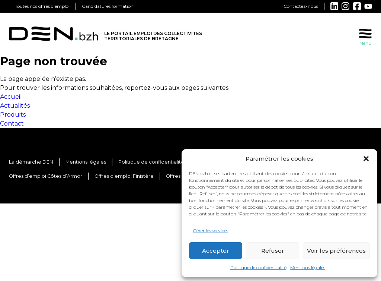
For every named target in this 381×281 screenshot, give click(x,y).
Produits (13, 114)
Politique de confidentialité (258, 267)
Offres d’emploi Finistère (124, 176)
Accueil (11, 96)
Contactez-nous (301, 6)
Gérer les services (210, 230)
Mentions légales (307, 267)
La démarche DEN (31, 162)
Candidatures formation (108, 6)
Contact (12, 123)
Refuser (272, 250)
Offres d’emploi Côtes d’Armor (45, 176)
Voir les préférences (336, 250)
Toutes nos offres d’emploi (42, 6)
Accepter (215, 250)
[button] (366, 158)
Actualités (15, 105)
